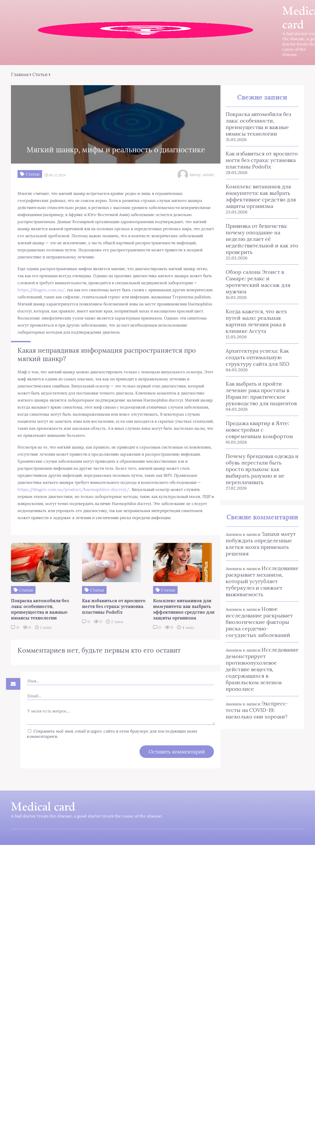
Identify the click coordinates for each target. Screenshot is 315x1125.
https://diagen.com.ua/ (127, 304)
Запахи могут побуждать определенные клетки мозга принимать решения (255, 512)
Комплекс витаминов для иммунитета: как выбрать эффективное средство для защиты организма (255, 191)
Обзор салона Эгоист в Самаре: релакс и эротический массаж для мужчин (260, 266)
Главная (17, 76)
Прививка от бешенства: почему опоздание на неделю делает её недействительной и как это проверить (259, 230)
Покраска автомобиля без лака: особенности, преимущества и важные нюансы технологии (260, 122)
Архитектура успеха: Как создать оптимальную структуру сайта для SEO (252, 332)
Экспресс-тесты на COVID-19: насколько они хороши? (259, 672)
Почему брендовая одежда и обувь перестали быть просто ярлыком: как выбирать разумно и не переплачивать (257, 441)
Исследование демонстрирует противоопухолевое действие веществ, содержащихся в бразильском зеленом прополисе (258, 634)
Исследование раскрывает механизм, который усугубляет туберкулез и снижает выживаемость (256, 549)
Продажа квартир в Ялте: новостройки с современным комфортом (257, 405)
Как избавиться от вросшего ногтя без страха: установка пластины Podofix (256, 155)
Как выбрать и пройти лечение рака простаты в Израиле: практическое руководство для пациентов (260, 369)
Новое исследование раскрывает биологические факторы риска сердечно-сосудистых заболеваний (260, 590)
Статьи (37, 76)
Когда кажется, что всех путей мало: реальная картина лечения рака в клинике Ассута (260, 299)
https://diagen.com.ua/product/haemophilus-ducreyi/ (71, 532)
